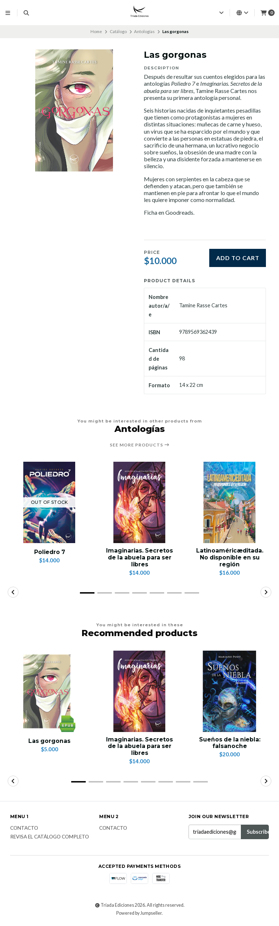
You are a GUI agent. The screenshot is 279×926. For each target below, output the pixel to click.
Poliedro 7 (49, 552)
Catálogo (118, 31)
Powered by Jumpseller (139, 914)
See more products (140, 445)
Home (96, 31)
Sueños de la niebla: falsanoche (229, 744)
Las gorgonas (49, 741)
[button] (87, 594)
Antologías (144, 31)
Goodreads (179, 212)
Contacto (24, 829)
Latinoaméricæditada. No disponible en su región (229, 557)
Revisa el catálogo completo (49, 838)
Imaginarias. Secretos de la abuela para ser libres (140, 557)
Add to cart (237, 257)
